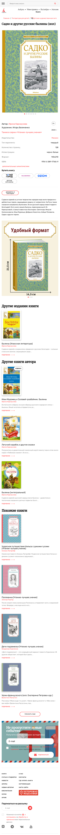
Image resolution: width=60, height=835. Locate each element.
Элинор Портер (7, 600)
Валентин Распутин (9, 698)
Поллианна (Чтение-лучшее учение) (19, 597)
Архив (4, 797)
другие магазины (9, 181)
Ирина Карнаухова (18, 124)
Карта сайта (23, 787)
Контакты (22, 777)
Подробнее (8, 355)
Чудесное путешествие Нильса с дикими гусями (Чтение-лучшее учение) (25, 547)
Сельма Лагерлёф (8, 551)
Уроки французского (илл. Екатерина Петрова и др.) (27, 695)
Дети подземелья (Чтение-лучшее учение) (22, 647)
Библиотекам (7, 791)
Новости (5, 780)
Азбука (21, 10)
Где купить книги (26, 780)
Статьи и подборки (9, 777)
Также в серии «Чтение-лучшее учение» (22, 132)
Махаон (54, 10)
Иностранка (32, 10)
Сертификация (24, 784)
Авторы (4, 784)
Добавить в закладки (10, 192)
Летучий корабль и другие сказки (18, 445)
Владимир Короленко (10, 649)
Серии (4, 794)
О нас (21, 774)
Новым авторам (8, 787)
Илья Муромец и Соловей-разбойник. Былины (24, 399)
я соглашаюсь (34, 747)
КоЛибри (44, 10)
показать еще (30, 714)
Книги (38, 12)
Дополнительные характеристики (15, 166)
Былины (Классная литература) (17, 344)
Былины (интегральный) (14, 492)
